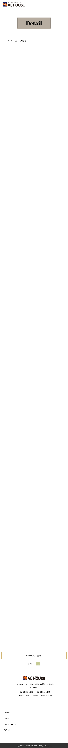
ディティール (13, 41)
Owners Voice (10, 724)
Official (7, 730)
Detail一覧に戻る (34, 655)
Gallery (7, 712)
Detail (6, 718)
